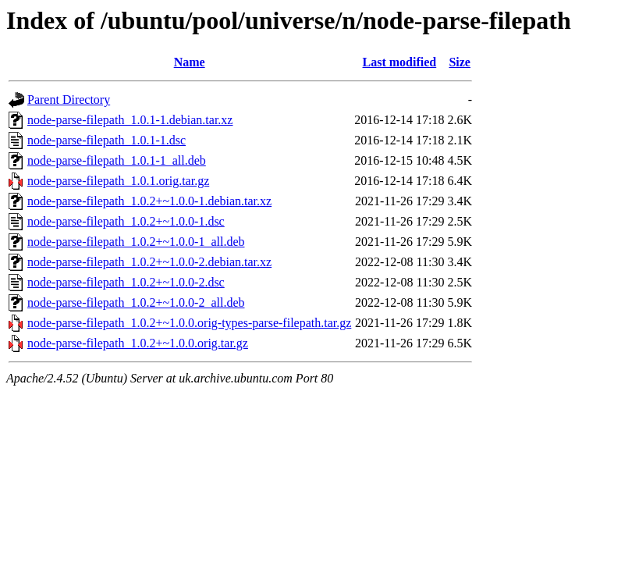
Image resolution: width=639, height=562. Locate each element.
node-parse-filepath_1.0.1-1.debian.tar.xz (130, 119)
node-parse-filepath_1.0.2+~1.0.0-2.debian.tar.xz (149, 262)
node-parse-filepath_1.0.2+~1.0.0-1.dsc (126, 221)
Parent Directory (68, 99)
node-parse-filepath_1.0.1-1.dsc (106, 140)
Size (459, 62)
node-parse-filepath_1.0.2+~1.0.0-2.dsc (126, 282)
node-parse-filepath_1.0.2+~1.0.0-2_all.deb (135, 302)
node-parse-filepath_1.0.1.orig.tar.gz (118, 180)
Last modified (400, 62)
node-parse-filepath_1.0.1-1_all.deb (116, 160)
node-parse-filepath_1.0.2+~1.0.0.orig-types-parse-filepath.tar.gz (189, 322)
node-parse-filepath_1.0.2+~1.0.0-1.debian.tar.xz (149, 201)
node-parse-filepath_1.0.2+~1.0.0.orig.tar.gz (137, 343)
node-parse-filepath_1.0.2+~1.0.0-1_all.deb (135, 241)
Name (189, 62)
